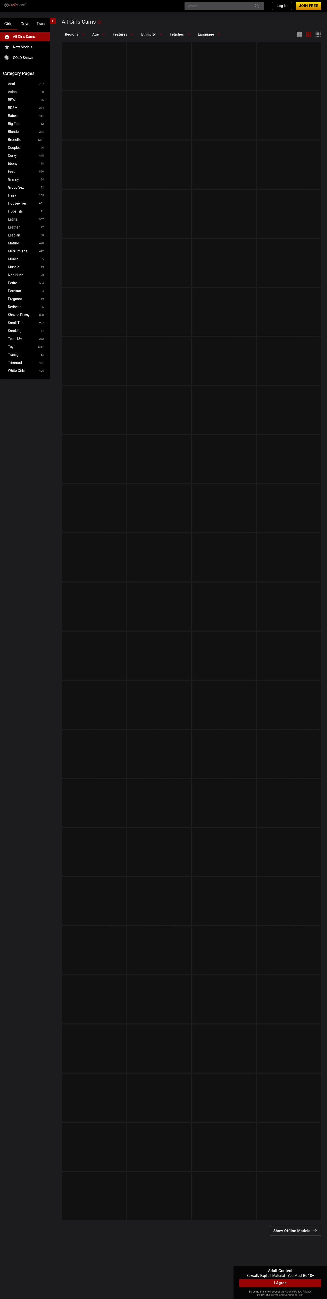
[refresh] (99, 22)
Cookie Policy (293, 1291)
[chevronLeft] (53, 21)
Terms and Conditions (284, 1295)
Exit (301, 1295)
